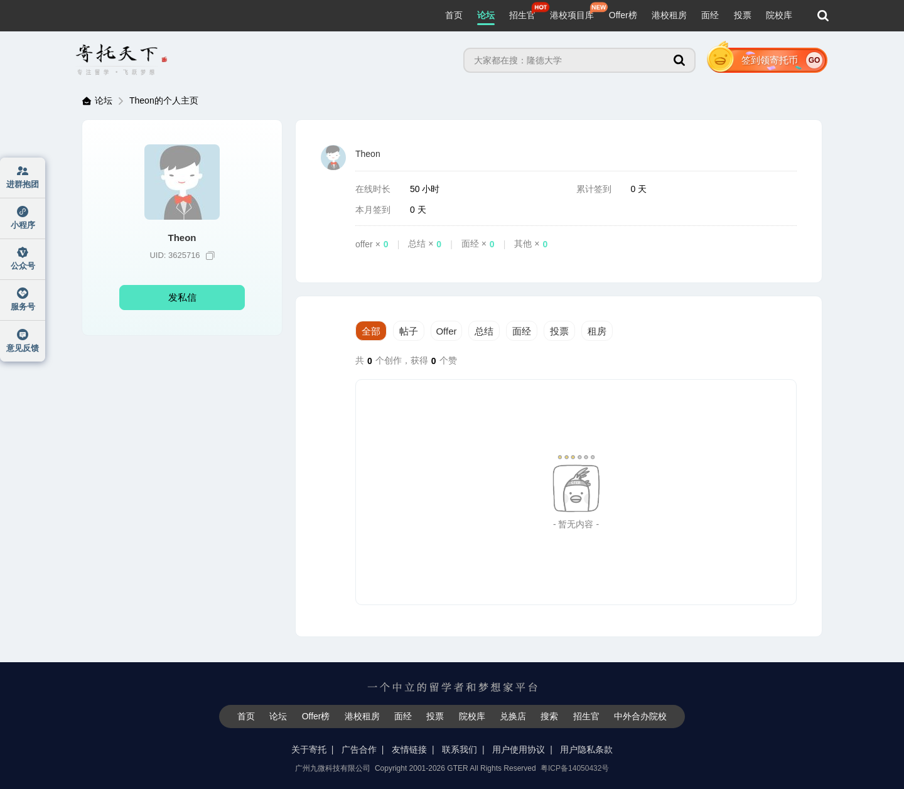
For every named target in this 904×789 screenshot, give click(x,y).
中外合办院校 (640, 716)
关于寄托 (308, 749)
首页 (454, 15)
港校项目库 (572, 15)
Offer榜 (623, 15)
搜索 (549, 716)
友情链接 (409, 749)
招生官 (522, 15)
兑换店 (513, 716)
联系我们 (459, 749)
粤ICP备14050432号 (575, 768)
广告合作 (359, 749)
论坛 (486, 15)
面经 (710, 15)
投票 (742, 15)
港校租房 (669, 15)
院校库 (779, 15)
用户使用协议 (518, 749)
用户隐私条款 (586, 749)
